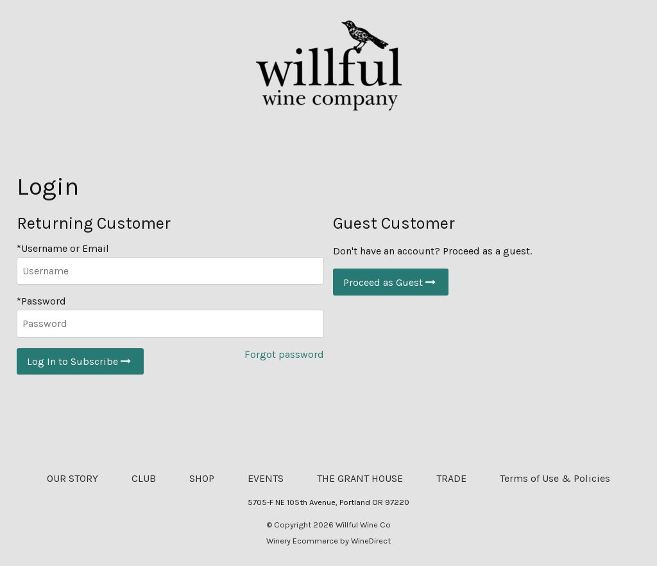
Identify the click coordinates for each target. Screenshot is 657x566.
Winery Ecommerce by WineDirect (328, 540)
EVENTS (266, 478)
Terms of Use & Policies (555, 478)
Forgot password (284, 354)
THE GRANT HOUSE (360, 478)
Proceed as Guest (390, 282)
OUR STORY (72, 478)
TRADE (451, 478)
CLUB (144, 478)
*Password (41, 301)
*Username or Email (63, 248)
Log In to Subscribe (80, 361)
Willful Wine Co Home (328, 66)
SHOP (201, 478)
